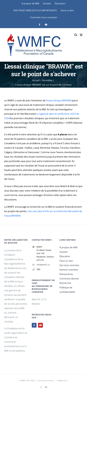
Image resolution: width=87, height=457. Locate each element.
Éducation (64, 256)
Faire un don (66, 260)
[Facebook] (34, 325)
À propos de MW (68, 247)
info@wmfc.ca (43, 264)
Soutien (63, 251)
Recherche (65, 283)
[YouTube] (40, 325)
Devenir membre (68, 269)
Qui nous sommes (69, 265)
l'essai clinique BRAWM (58, 100)
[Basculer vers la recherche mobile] (75, 34)
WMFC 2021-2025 (28, 380)
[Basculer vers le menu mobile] (81, 34)
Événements (66, 274)
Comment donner (69, 278)
